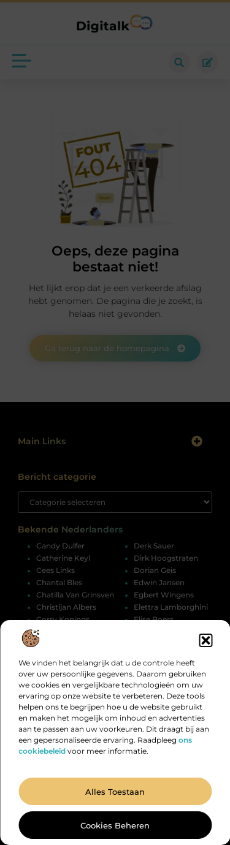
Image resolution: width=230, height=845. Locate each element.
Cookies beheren (115, 825)
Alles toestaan (115, 792)
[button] (205, 640)
